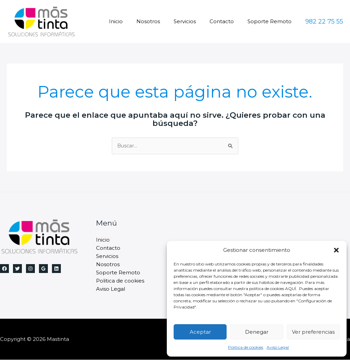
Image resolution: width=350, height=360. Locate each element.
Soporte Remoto (271, 21)
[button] (336, 250)
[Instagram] (30, 268)
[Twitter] (17, 268)
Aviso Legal (278, 347)
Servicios (193, 21)
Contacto (227, 21)
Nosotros (160, 21)
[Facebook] (4, 268)
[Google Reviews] (43, 268)
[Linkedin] (56, 268)
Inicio (131, 21)
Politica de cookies (245, 347)
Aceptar (200, 332)
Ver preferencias (313, 332)
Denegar (256, 332)
